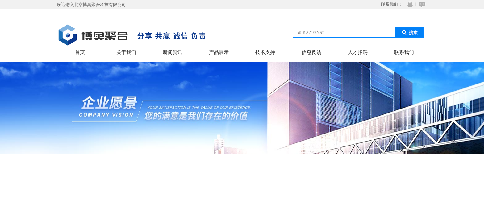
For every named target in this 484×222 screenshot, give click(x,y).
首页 (80, 52)
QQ (409, 4)
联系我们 (404, 52)
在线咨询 (421, 4)
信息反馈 (311, 52)
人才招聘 (358, 52)
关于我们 (126, 52)
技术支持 (265, 52)
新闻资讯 (172, 52)
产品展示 (219, 52)
